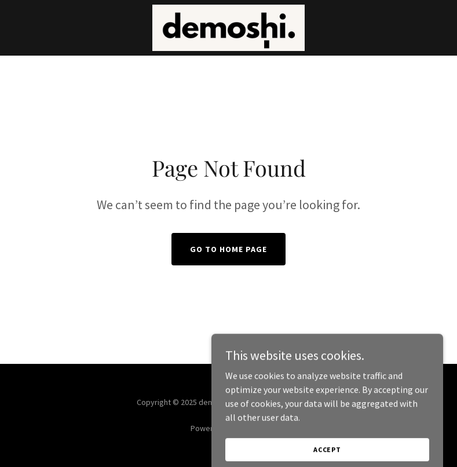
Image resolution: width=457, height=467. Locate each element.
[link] (228, 28)
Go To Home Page (228, 249)
